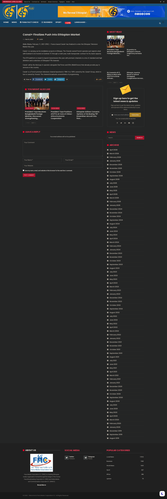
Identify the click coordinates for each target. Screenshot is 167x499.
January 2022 (115, 338)
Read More (41, 485)
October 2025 (115, 172)
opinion (109, 478)
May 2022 (113, 324)
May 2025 (113, 190)
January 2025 (115, 205)
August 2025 (114, 179)
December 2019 (116, 431)
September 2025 (116, 176)
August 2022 (114, 312)
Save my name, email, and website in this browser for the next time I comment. (48, 170)
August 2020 (115, 401)
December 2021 (116, 342)
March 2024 (114, 242)
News (14, 22)
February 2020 (115, 423)
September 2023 (116, 264)
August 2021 (114, 357)
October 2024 (115, 216)
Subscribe (135, 115)
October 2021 (115, 349)
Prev (28, 123)
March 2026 (114, 153)
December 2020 (116, 386)
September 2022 (116, 309)
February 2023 (115, 290)
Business (47, 22)
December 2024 (116, 209)
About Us (27, 2)
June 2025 (114, 187)
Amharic (43, 2)
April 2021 (113, 372)
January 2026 (115, 161)
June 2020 (114, 409)
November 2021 (116, 346)
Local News (29, 108)
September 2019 (116, 434)
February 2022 (115, 335)
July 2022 (113, 316)
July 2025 (113, 183)
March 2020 (114, 420)
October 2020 (115, 394)
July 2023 (113, 272)
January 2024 (115, 250)
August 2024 (115, 224)
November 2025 (116, 168)
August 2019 (114, 438)
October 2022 (115, 305)
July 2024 (113, 227)
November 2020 (116, 390)
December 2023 (116, 253)
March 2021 (114, 375)
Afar (73, 2)
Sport (58, 22)
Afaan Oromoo (53, 2)
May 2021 (113, 368)
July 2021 (113, 360)
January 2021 (115, 383)
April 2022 (113, 327)
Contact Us (35, 2)
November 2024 (116, 213)
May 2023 (113, 279)
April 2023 (113, 283)
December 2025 (116, 165)
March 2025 (114, 198)
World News (110, 465)
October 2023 (115, 261)
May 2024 (113, 235)
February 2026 (115, 157)
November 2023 (116, 257)
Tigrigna (62, 2)
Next (33, 123)
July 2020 (113, 405)
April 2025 (113, 194)
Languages (80, 22)
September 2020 (116, 397)
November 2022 (116, 301)
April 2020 (114, 416)
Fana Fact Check (29, 22)
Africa (108, 474)
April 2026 (113, 150)
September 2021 (116, 353)
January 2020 (115, 427)
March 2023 (114, 287)
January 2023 (115, 294)
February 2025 (115, 202)
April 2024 (114, 238)
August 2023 (114, 268)
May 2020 (113, 412)
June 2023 (114, 275)
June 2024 (114, 231)
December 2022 (116, 298)
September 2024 (116, 220)
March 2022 (114, 331)
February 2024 (115, 246)
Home (6, 22)
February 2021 (115, 379)
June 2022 (114, 320)
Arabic (68, 2)
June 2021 (113, 364)
